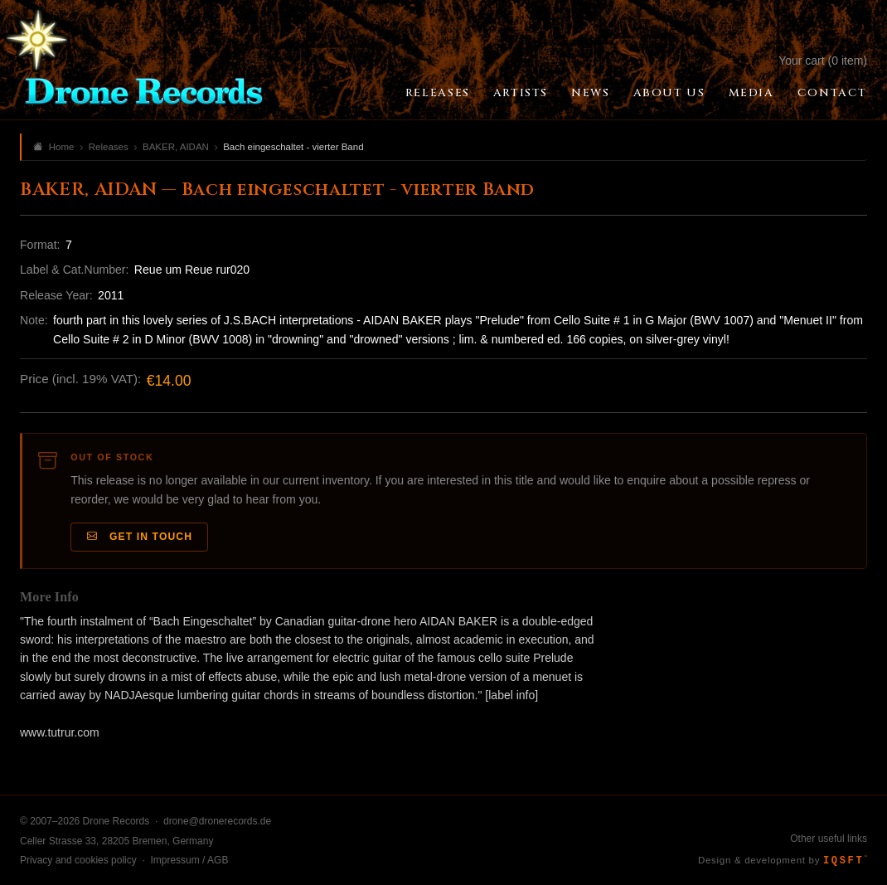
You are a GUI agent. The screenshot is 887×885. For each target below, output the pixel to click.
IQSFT (845, 861)
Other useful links (828, 838)
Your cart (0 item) (822, 60)
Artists (520, 92)
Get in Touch (140, 537)
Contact (832, 92)
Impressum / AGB (189, 860)
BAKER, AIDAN (176, 147)
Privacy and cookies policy (78, 860)
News (590, 92)
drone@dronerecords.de (217, 821)
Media (751, 92)
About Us (669, 92)
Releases (437, 92)
